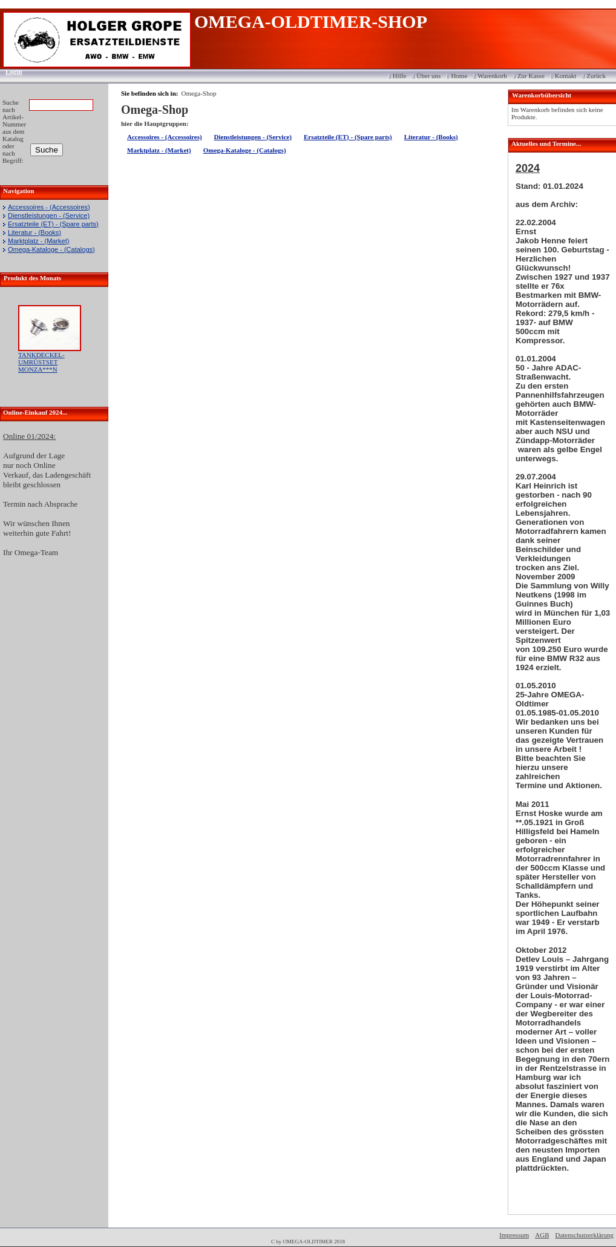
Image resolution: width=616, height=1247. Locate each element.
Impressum (514, 1235)
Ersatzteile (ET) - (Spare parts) (53, 224)
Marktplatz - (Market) (38, 241)
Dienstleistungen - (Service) (49, 215)
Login (10, 71)
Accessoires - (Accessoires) (49, 207)
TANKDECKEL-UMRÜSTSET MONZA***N (41, 362)
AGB (542, 1235)
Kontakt (565, 75)
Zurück (596, 75)
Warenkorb (492, 75)
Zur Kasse (531, 75)
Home (459, 75)
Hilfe (400, 75)
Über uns (428, 75)
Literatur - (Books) (34, 232)
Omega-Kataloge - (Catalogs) (51, 249)
